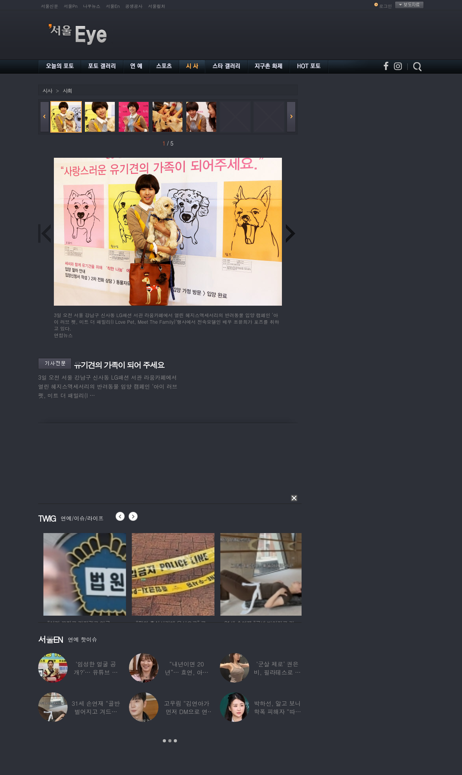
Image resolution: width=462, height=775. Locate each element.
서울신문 (49, 6)
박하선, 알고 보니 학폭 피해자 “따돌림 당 (277, 711)
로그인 (385, 6)
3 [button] (175, 740)
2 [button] (169, 740)
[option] (103, 573)
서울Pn (70, 6)
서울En (113, 6)
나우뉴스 (91, 6)
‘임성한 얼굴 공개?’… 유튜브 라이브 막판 (96, 672)
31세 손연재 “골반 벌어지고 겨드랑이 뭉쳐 (96, 711)
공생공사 (134, 6)
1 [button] (164, 740)
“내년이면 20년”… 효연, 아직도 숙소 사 (186, 672)
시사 (47, 90)
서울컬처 (157, 6)
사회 (67, 90)
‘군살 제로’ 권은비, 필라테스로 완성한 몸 (277, 672)
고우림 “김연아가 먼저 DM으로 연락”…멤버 (187, 711)
